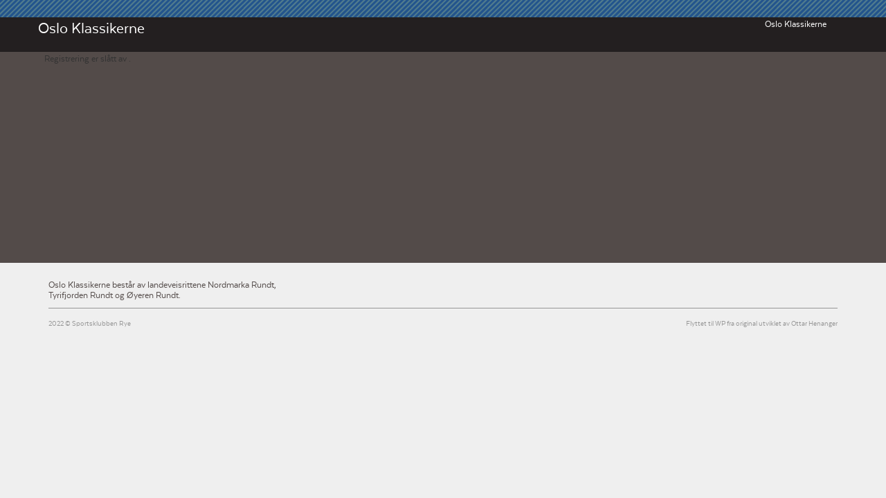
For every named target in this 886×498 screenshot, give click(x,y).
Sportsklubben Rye (101, 324)
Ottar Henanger (814, 324)
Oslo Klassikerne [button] (795, 24)
